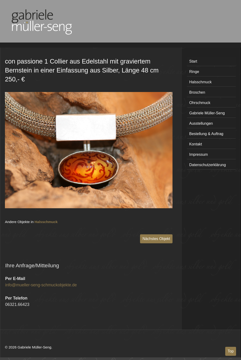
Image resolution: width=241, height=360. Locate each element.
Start (193, 61)
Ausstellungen (201, 123)
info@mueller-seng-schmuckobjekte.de (41, 285)
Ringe (194, 72)
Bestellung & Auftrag (206, 134)
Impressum (198, 154)
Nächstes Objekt (156, 239)
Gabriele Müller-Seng (207, 113)
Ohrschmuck (199, 103)
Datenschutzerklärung (207, 165)
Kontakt (195, 144)
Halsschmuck (46, 222)
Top (231, 351)
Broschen (197, 92)
